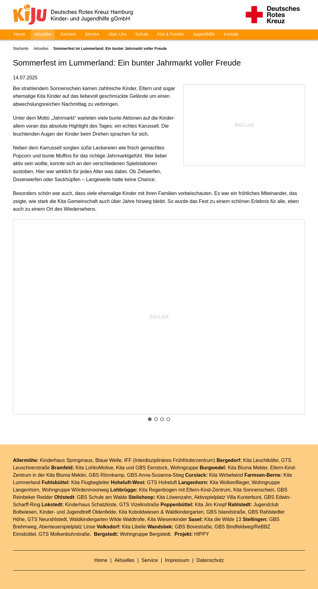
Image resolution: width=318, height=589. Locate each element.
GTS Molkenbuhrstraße (64, 534)
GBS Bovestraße (193, 526)
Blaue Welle (108, 460)
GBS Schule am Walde (102, 497)
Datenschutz (210, 560)
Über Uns (117, 34)
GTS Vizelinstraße (139, 504)
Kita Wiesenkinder (167, 519)
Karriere (68, 34)
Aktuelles (43, 34)
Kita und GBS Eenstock (141, 467)
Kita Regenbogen (158, 489)
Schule (142, 34)
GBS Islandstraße (225, 512)
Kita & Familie (170, 34)
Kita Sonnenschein (253, 489)
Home (19, 34)
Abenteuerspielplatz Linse (67, 526)
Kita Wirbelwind (226, 475)
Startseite (21, 48)
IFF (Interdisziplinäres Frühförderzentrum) (169, 460)
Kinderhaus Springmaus (66, 460)
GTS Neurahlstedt (47, 519)
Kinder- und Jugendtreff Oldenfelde (77, 512)
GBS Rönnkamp (106, 475)
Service (92, 34)
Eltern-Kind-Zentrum (208, 489)
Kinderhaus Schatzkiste (91, 504)
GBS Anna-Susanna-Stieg (155, 475)
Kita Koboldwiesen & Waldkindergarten (161, 512)
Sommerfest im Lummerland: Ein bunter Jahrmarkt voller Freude (110, 48)
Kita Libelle (134, 526)
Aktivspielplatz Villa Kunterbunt (227, 497)
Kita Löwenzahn (174, 497)
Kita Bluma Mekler (248, 467)
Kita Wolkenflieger (229, 482)
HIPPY (201, 534)
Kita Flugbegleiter (90, 482)
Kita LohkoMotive (94, 467)
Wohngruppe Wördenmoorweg (75, 489)
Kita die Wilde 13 (222, 519)
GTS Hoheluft (162, 482)
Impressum (178, 560)
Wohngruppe (184, 467)
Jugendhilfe (204, 34)
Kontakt (231, 34)
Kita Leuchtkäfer (260, 460)
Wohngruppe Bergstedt (145, 534)
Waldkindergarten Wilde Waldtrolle (107, 519)
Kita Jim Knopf (211, 504)
